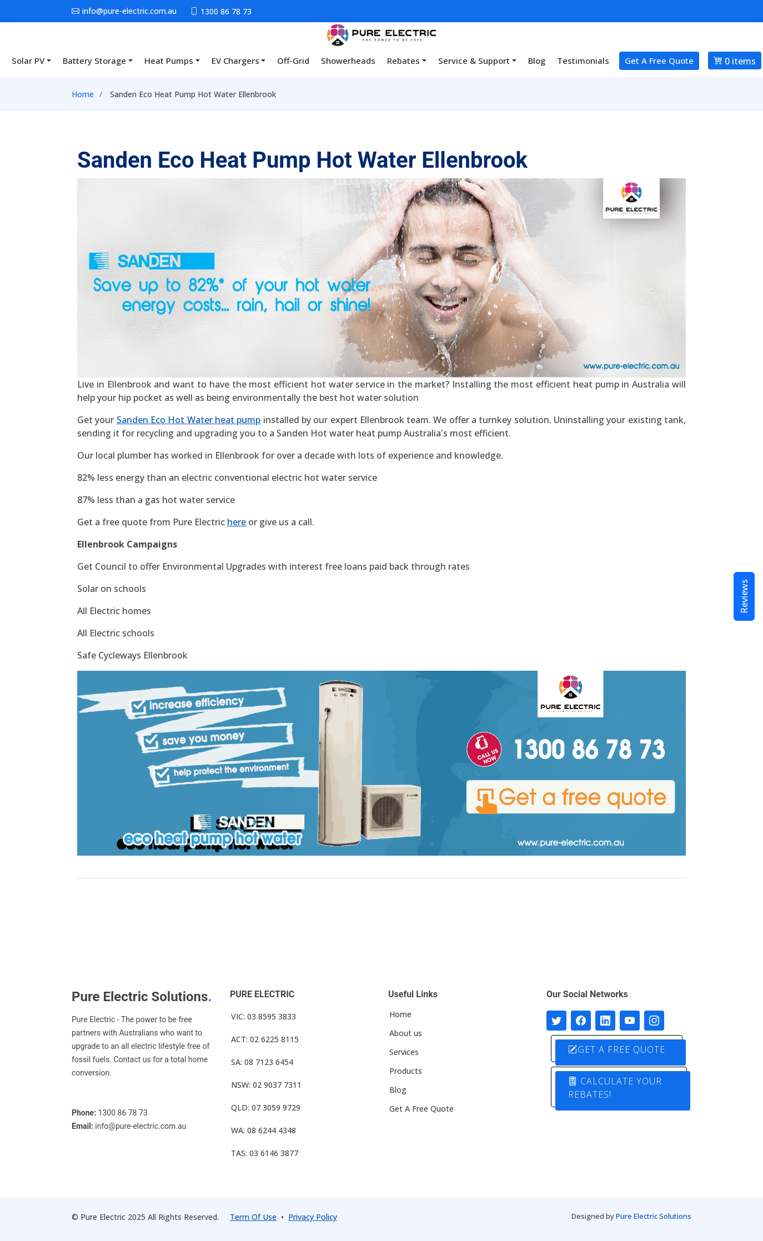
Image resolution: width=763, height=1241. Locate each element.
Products (405, 1071)
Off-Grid (293, 60)
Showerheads (348, 60)
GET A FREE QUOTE (616, 1049)
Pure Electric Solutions (653, 1216)
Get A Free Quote (659, 60)
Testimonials (583, 60)
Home (83, 94)
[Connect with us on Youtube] (630, 1021)
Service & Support (474, 60)
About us (405, 1033)
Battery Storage (94, 60)
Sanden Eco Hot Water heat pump (189, 420)
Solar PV (28, 60)
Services (404, 1052)
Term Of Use (253, 1217)
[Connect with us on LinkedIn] (605, 1021)
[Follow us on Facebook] (581, 1021)
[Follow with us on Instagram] (654, 1021)
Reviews (744, 596)
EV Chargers (235, 60)
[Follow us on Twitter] (556, 1021)
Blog (536, 60)
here (236, 522)
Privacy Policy (312, 1217)
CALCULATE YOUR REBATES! (615, 1088)
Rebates (403, 60)
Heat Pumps (168, 60)
